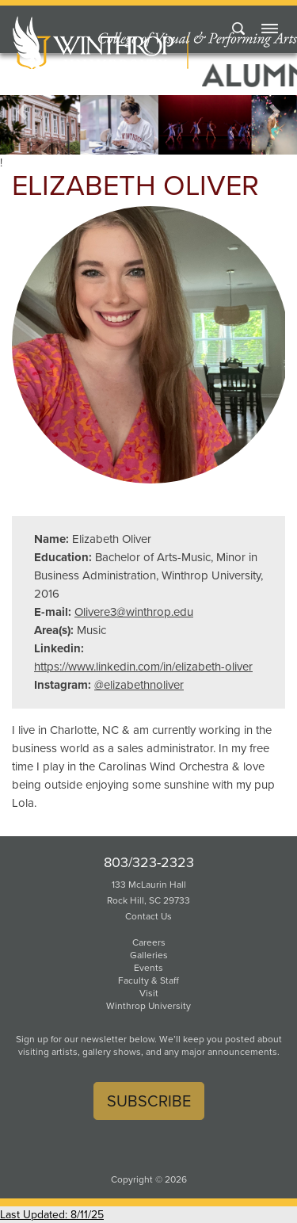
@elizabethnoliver (139, 685)
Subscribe (149, 1101)
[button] (22, 112)
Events (148, 968)
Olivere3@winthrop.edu (133, 612)
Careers (149, 942)
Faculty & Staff (148, 980)
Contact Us (148, 916)
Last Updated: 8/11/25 (52, 1214)
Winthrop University (148, 1006)
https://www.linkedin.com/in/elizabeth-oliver (143, 666)
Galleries (149, 955)
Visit (148, 993)
